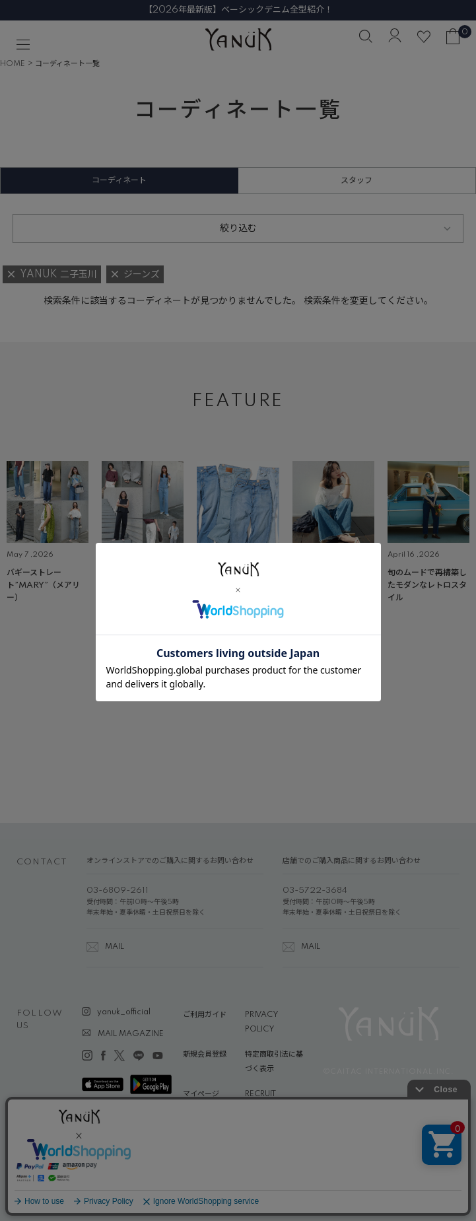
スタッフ (356, 180)
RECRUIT (260, 1094)
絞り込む (238, 228)
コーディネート (119, 180)
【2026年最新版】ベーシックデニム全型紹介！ (238, 10)
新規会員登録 (204, 1055)
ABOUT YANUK (211, 1119)
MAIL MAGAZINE (131, 1034)
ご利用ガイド (204, 1015)
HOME (12, 64)
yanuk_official (124, 1012)
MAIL (114, 947)
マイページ (201, 1094)
